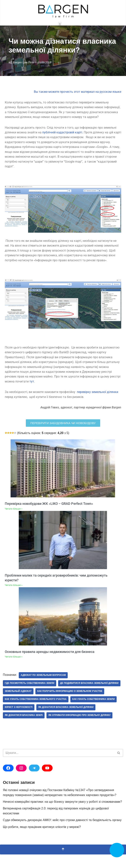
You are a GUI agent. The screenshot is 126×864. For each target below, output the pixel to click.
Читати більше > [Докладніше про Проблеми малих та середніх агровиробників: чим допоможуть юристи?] (13, 586)
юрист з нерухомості (19, 716)
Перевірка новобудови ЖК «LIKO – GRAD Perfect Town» (49, 505)
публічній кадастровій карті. (62, 132)
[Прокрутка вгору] (63, 859)
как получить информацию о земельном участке (37, 700)
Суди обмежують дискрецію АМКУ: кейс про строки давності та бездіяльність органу (63, 829)
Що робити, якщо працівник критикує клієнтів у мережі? (42, 836)
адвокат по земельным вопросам (43, 676)
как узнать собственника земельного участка (36, 708)
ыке (118, 92)
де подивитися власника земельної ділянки (34, 692)
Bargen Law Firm (23, 62)
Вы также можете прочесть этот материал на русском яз (75, 92)
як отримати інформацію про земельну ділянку (80, 724)
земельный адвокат (82, 692)
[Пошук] (59, 762)
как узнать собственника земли (94, 708)
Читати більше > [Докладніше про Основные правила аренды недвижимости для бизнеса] (13, 658)
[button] (60, 25)
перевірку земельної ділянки (97, 393)
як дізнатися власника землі (24, 724)
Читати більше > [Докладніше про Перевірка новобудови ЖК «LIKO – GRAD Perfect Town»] (13, 510)
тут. (32, 382)
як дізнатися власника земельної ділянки (66, 716)
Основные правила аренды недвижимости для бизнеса (49, 653)
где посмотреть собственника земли (30, 684)
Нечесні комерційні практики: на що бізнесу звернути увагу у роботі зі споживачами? (63, 811)
